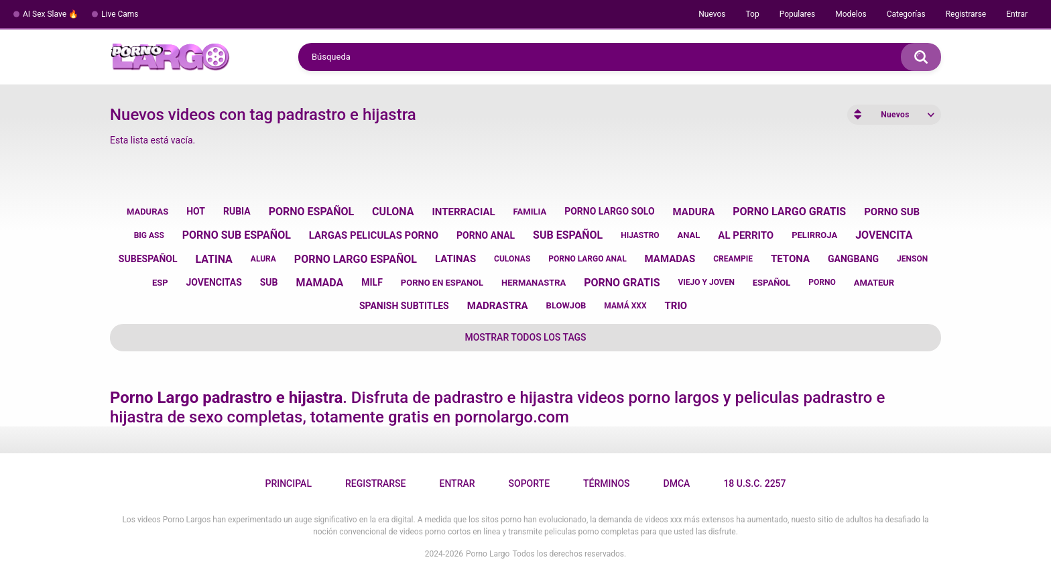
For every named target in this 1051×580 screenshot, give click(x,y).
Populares (798, 14)
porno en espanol (442, 283)
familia (530, 212)
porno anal (485, 235)
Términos (606, 483)
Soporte (529, 483)
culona (393, 211)
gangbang (853, 258)
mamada (320, 282)
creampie (733, 259)
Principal (288, 483)
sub (269, 282)
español (772, 283)
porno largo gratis (789, 211)
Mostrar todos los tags (525, 337)
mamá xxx (625, 305)
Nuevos (711, 14)
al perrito (746, 235)
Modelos (850, 14)
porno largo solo (609, 211)
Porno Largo (487, 554)
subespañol (148, 258)
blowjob (566, 305)
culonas (512, 259)
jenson (912, 259)
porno (821, 282)
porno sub (892, 212)
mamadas (670, 259)
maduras (147, 212)
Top (752, 14)
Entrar (1017, 14)
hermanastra (533, 283)
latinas (455, 259)
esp (160, 283)
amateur (874, 283)
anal (689, 235)
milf (372, 282)
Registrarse (966, 14)
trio (675, 306)
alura (263, 259)
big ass (149, 235)
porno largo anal (587, 259)
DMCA (677, 483)
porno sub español (236, 235)
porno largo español (355, 259)
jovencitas (214, 282)
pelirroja (814, 235)
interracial (463, 212)
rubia (237, 211)
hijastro (640, 235)
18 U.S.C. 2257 (754, 483)
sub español (568, 235)
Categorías (906, 14)
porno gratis (622, 282)
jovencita (883, 235)
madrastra (497, 306)
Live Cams (120, 14)
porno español (312, 211)
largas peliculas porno (373, 235)
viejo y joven (706, 282)
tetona (790, 259)
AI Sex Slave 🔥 (50, 14)
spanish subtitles (404, 305)
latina (214, 259)
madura (694, 212)
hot (195, 211)
